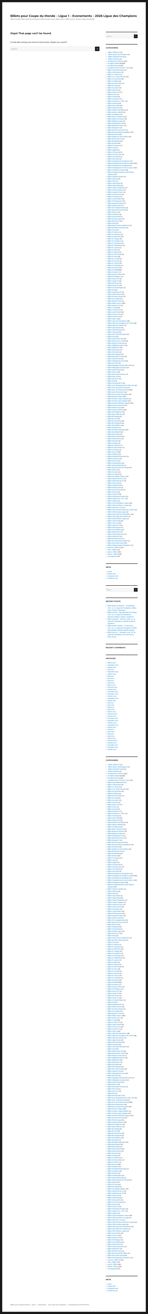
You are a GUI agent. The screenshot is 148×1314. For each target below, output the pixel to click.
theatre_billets (113, 554)
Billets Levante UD (114, 316)
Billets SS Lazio (113, 472)
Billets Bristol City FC (114, 139)
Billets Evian (112, 223)
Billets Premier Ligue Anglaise (118, 401)
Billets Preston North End (116, 405)
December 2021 (113, 745)
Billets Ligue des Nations (116, 325)
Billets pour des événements (117, 390)
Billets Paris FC (112, 372)
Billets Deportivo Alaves (115, 203)
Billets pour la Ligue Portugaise (118, 394)
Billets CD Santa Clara (115, 154)
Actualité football (113, 63)
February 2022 (112, 740)
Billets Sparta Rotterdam (116, 465)
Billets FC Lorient (113, 248)
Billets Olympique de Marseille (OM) (120, 365)
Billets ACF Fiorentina (115, 83)
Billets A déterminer (114, 72)
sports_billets (112, 552)
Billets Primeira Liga (114, 407)
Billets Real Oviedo (114, 434)
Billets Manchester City (115, 339)
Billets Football (113, 270)
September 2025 (113, 665)
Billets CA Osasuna (114, 145)
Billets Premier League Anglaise (118, 399)
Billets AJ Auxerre (113, 88)
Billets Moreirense (114, 350)
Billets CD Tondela (114, 157)
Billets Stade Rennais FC (116, 481)
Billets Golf (111, 290)
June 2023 (111, 705)
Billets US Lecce (113, 523)
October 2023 (112, 696)
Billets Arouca (112, 94)
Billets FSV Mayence (114, 276)
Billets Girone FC (113, 285)
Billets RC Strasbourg (115, 421)
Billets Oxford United (115, 370)
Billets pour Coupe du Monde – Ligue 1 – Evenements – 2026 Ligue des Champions (73, 16)
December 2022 (113, 718)
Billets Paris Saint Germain (117, 374)
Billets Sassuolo (113, 441)
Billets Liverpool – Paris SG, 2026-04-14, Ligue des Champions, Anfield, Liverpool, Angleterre (121, 621)
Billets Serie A (112, 452)
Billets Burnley (112, 143)
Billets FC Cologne (114, 239)
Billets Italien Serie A (114, 303)
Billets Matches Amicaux (116, 343)
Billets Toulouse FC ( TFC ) (116, 499)
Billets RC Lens (112, 419)
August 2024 (112, 674)
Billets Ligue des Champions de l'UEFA (120, 323)
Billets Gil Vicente (113, 283)
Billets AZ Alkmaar (114, 114)
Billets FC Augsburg (114, 234)
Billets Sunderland (114, 485)
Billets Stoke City (113, 483)
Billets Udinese (113, 501)
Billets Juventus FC (114, 305)
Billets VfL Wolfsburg (115, 530)
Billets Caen (111, 148)
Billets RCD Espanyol (114, 423)
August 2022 (112, 727)
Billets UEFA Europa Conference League (121, 510)
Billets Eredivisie (113, 214)
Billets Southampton (114, 463)
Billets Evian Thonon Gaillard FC (118, 225)
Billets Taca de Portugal (115, 490)
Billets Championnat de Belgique (118, 165)
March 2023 (112, 712)
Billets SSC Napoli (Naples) (116, 476)
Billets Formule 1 (113, 272)
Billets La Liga (112, 308)
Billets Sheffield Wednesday (117, 456)
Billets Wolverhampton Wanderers (119, 545)
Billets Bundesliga (114, 141)
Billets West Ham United (116, 543)
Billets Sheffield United (116, 57)
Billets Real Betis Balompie (116, 430)
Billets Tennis (112, 492)
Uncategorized (112, 556)
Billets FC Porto (113, 256)
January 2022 (112, 743)
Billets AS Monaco (114, 99)
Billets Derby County (114, 205)
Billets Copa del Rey (114, 183)
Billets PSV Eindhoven (115, 412)
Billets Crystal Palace (114, 199)
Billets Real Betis (113, 427)
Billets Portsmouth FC (115, 383)
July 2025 (111, 669)
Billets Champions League (116, 170)
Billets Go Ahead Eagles (115, 288)
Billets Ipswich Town (115, 301)
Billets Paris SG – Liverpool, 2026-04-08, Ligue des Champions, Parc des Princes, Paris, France (122, 635)
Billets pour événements (116, 392)
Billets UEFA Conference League (118, 505)
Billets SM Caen (113, 461)
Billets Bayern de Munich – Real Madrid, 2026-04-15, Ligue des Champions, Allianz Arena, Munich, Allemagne (122, 608)
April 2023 (111, 709)
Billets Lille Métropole (115, 330)
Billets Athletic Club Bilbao (116, 110)
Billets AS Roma (113, 103)
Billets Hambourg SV (114, 292)
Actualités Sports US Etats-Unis (118, 68)
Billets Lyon (111, 336)
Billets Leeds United (114, 312)
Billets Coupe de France (115, 192)
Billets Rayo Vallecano (115, 414)
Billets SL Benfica (113, 459)
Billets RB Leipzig (113, 416)
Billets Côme (112, 181)
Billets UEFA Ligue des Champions (119, 514)
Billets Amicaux (113, 90)
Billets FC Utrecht (113, 263)
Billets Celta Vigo (113, 159)
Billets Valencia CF (114, 525)
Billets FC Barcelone (114, 237)
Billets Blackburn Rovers (116, 125)
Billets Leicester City (114, 314)
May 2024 (111, 681)
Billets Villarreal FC (114, 532)
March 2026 (112, 663)
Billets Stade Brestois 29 (116, 479)
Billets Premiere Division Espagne (119, 403)
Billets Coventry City (114, 194)
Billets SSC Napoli (113, 474)
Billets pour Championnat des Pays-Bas (121, 385)
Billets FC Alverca (113, 232)
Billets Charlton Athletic (116, 177)
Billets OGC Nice (113, 363)
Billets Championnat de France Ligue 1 (120, 168)
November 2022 (113, 721)
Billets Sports (112, 470)
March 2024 (112, 685)
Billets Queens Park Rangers (117, 54)
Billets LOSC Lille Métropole (117, 334)
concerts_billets (113, 547)
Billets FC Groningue (114, 243)
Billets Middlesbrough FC (116, 345)
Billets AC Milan (113, 81)
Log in (110, 572)
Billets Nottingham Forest (116, 361)
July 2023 (111, 703)
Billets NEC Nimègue (114, 354)
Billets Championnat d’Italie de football (121, 163)
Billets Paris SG (113, 376)
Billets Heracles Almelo (115, 296)
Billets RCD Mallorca (114, 425)
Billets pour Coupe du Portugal (118, 388)
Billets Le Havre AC (114, 310)
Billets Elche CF (113, 212)
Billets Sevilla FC (113, 454)
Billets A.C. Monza (113, 74)
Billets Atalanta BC (114, 108)
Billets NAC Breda (113, 352)
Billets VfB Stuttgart (114, 527)
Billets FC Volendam (114, 265)
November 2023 (113, 694)
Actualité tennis (113, 66)
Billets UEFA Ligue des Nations (118, 516)
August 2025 (112, 667)
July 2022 (111, 729)
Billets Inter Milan (114, 299)
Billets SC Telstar (113, 450)
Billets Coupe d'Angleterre (116, 188)
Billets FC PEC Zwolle (114, 254)
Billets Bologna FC (114, 128)
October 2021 (112, 749)
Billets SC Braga (113, 443)
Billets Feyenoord (113, 268)
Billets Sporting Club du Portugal (118, 467)
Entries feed (112, 574)
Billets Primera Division (115, 410)
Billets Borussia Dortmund (116, 130)
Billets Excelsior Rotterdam (117, 228)
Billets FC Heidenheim (115, 245)
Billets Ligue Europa (114, 328)
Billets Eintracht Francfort (116, 210)
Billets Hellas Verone (114, 294)
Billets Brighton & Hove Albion (118, 137)
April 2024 (111, 683)
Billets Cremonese (114, 197)
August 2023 (112, 701)
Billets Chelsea (112, 179)
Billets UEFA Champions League (118, 503)
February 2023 (112, 714)
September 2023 (113, 698)
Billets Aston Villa (113, 105)
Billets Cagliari (112, 150)
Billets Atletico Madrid (115, 112)
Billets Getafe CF (113, 281)
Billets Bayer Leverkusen (116, 117)
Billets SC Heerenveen (115, 447)
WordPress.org (113, 578)
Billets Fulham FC (114, 52)
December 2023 (113, 692)
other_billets (112, 550)
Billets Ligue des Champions (117, 321)
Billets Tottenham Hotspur (117, 496)
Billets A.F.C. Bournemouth (117, 77)
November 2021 (113, 747)
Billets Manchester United (116, 341)
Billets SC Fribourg (114, 445)
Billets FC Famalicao (114, 241)
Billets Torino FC (113, 494)
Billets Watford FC (114, 536)
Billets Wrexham (113, 59)
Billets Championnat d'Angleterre (119, 161)
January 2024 (112, 689)
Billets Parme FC (113, 379)
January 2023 (112, 716)
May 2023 (111, 707)
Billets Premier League (115, 396)
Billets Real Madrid (114, 432)
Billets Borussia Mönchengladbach (119, 132)
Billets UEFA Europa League (117, 512)
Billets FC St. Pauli (113, 259)
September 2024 (113, 672)
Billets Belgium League (115, 121)
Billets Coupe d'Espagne (116, 190)
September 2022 (113, 725)
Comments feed (113, 576)
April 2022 (111, 736)
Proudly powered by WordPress (78, 1305)
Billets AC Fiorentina (114, 79)
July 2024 (111, 676)
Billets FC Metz (112, 250)
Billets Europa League (115, 219)
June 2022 (111, 732)
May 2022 (111, 734)
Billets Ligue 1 (112, 319)
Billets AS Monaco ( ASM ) (116, 101)
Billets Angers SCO (114, 92)
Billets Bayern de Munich (116, 119)
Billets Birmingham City (116, 123)
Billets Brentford (113, 134)
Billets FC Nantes (113, 252)
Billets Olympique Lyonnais (117, 368)
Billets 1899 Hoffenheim (116, 70)
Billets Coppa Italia (114, 185)
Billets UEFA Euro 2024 (115, 507)
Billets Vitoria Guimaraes (116, 534)
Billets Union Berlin (114, 521)
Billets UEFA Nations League (117, 519)
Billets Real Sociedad (114, 436)
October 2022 (112, 723)
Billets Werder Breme (115, 539)
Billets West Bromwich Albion (118, 541)
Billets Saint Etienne (114, 439)
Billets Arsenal (112, 97)
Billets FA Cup (112, 230)
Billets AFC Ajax (113, 86)
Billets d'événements (115, 201)
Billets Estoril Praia (114, 217)
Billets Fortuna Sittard (115, 274)
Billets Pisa (111, 381)
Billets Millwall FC (113, 348)
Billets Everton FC (113, 221)
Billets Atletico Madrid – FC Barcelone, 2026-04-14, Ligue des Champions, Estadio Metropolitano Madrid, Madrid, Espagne (122, 628)
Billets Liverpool (113, 332)
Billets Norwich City (114, 359)
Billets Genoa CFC (113, 279)
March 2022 (112, 738)
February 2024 (112, 687)
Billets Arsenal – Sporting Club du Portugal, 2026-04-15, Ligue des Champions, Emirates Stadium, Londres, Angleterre (122, 615)
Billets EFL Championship (116, 208)
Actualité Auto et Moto (115, 61)
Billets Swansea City (114, 487)
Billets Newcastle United (116, 356)
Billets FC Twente (113, 261)
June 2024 (111, 678)
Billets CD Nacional (114, 152)
